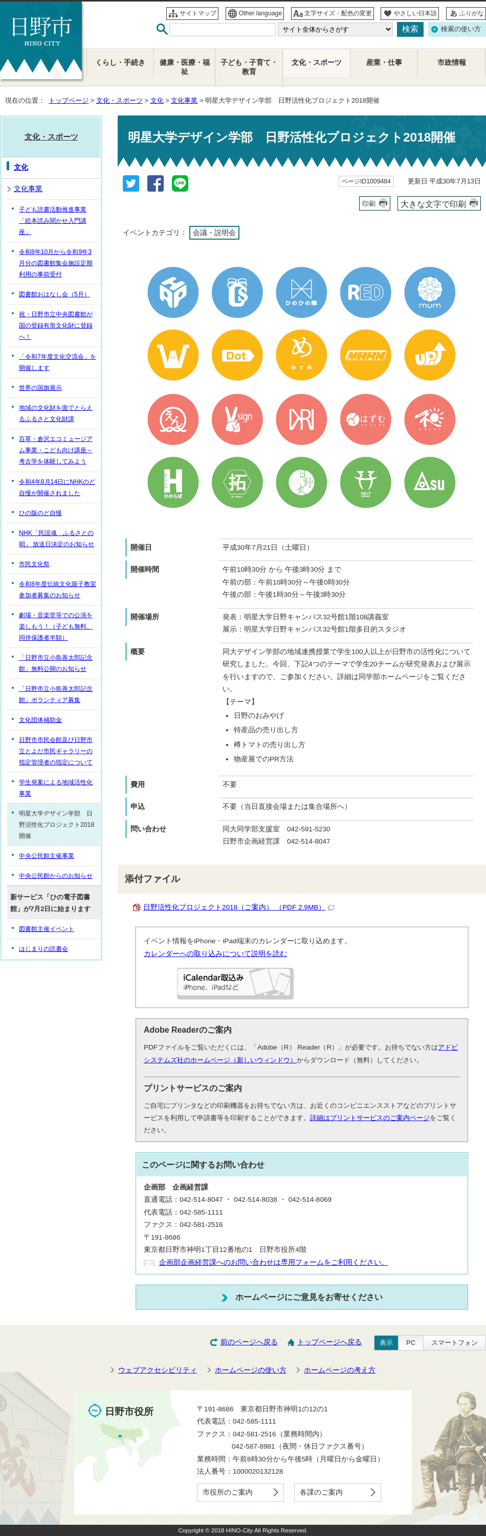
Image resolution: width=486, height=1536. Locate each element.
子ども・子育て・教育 (249, 67)
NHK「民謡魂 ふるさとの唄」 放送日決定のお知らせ (56, 538)
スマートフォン (454, 1342)
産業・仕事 (384, 62)
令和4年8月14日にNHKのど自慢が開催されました (57, 487)
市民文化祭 (34, 564)
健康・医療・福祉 (185, 67)
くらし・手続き (120, 62)
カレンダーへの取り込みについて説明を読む (215, 954)
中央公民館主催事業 (46, 855)
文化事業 (184, 100)
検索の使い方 (461, 29)
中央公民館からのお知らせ (56, 875)
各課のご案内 (321, 1492)
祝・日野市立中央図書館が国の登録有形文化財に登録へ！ (56, 325)
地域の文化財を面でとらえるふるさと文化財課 (56, 413)
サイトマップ (198, 13)
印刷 (368, 203)
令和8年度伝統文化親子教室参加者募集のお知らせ (57, 589)
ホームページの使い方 (250, 1370)
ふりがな (471, 13)
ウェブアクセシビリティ (157, 1370)
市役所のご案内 (228, 1492)
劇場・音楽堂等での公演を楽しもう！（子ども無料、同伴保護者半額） (56, 626)
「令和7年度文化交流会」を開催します (57, 362)
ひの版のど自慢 (40, 513)
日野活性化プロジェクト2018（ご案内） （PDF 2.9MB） (238, 907)
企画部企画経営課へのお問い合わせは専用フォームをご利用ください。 (273, 1262)
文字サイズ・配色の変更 (338, 13)
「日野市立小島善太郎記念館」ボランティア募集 (56, 694)
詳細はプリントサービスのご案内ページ (370, 1118)
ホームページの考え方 (339, 1370)
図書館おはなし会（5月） (54, 294)
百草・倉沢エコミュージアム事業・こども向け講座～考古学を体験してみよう (56, 450)
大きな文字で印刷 (433, 203)
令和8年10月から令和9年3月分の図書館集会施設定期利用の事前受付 (56, 263)
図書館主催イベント (46, 929)
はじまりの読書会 (43, 948)
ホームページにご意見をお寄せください (309, 1296)
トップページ (69, 100)
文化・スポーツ (119, 100)
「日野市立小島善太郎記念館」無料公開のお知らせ (56, 663)
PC (410, 1342)
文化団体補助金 (40, 720)
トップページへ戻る (329, 1342)
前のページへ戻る (249, 1342)
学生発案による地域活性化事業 (56, 788)
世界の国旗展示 (40, 387)
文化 (157, 100)
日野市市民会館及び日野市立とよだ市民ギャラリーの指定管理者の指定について (56, 751)
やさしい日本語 (415, 13)
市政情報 (451, 62)
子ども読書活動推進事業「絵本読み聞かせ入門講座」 (52, 221)
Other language (260, 13)
